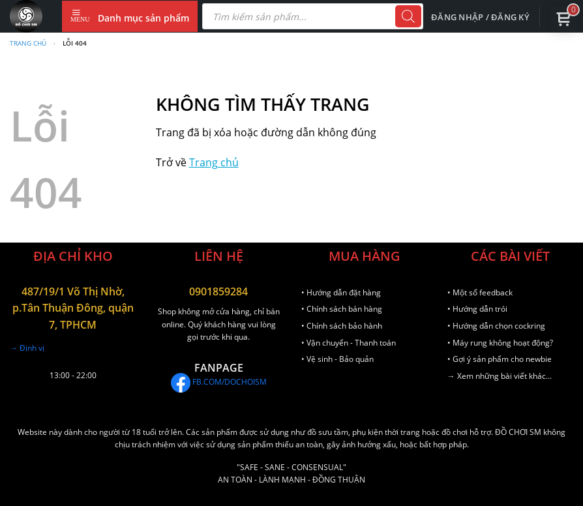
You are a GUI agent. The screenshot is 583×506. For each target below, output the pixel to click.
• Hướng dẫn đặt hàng (341, 292)
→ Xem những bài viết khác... (499, 375)
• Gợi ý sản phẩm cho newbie (499, 359)
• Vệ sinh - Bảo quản (337, 359)
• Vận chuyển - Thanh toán (348, 342)
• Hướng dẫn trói (477, 308)
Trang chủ (28, 43)
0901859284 (218, 291)
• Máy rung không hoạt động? (500, 342)
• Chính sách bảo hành (341, 325)
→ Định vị (27, 347)
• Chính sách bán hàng (341, 308)
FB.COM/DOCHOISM (219, 381)
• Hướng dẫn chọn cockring (496, 325)
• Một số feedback (480, 292)
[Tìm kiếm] (408, 16)
